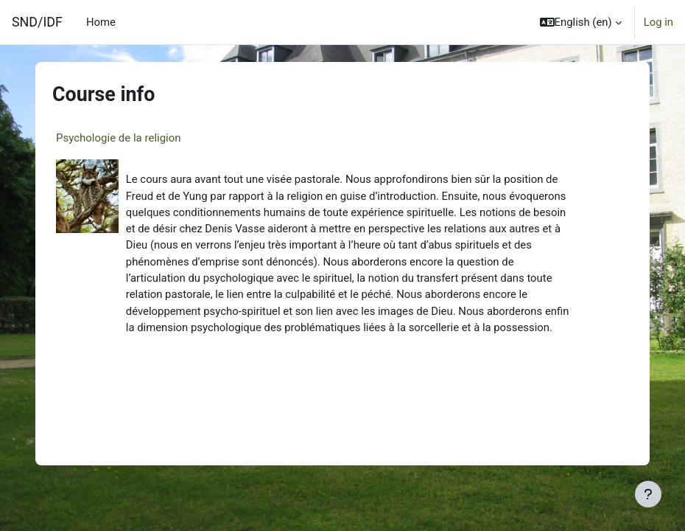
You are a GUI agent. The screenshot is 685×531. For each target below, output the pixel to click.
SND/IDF (37, 22)
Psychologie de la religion (118, 138)
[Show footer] (648, 494)
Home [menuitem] (101, 22)
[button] (580, 22)
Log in (658, 22)
